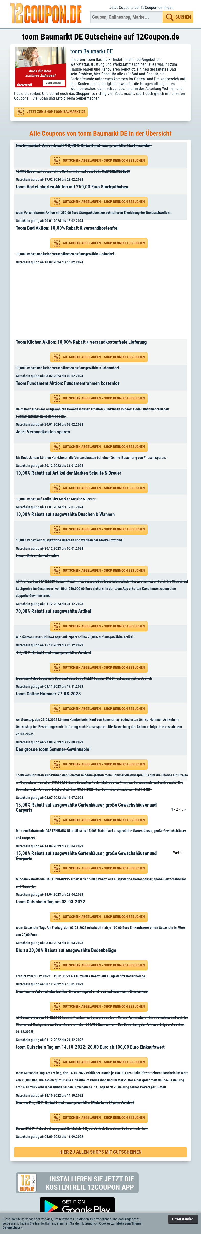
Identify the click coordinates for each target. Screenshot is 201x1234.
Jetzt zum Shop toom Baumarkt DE (56, 112)
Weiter (178, 852)
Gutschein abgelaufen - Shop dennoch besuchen (104, 160)
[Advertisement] (102, 302)
